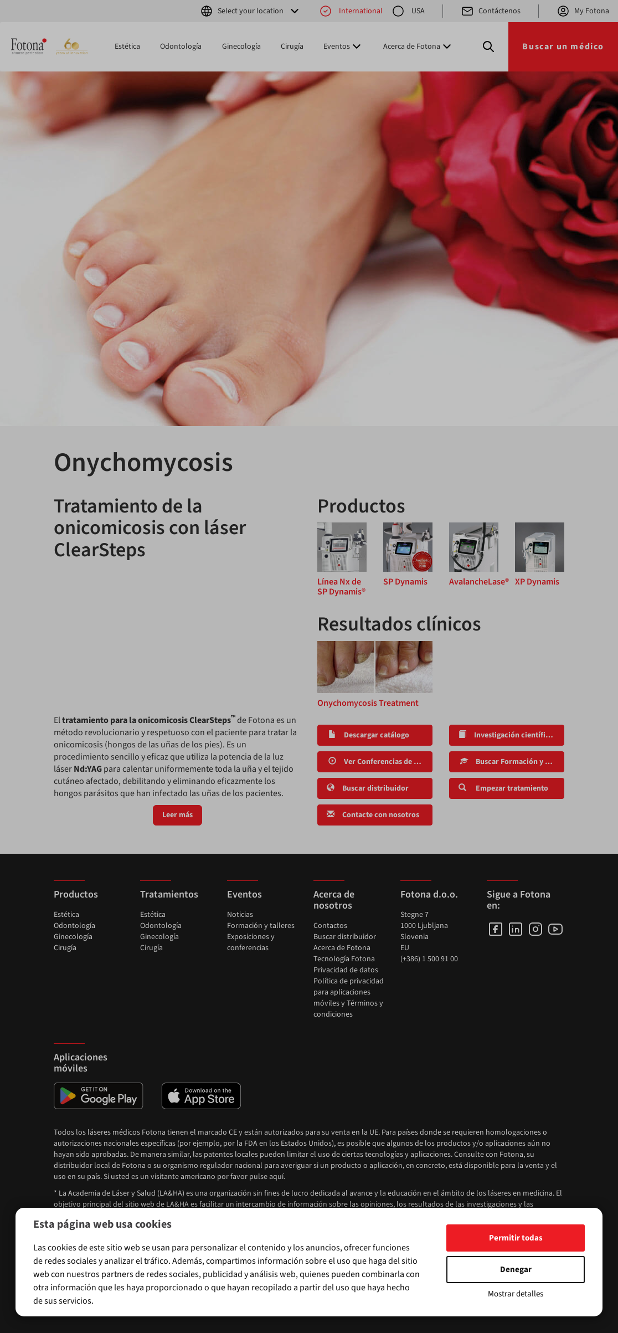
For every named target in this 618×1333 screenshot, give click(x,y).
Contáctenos (491, 11)
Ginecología (241, 46)
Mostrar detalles (515, 1294)
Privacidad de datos (345, 970)
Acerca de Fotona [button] (418, 46)
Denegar (516, 1269)
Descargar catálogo (368, 735)
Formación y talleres (261, 925)
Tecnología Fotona (344, 959)
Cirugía (292, 46)
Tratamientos (169, 894)
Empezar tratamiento (503, 788)
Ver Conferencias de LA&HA (379, 761)
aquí (276, 1176)
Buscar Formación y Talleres (511, 761)
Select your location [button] (250, 11)
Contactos (330, 925)
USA (408, 11)
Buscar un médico (563, 46)
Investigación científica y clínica (511, 735)
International (351, 11)
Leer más (177, 815)
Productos (76, 894)
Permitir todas (516, 1238)
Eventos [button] (343, 46)
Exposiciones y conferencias (251, 942)
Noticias (240, 914)
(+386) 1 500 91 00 (429, 959)
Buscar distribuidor (368, 788)
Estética (127, 46)
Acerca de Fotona (341, 947)
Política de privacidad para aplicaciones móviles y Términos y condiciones (348, 998)
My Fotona (583, 11)
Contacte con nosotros (373, 815)
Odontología (181, 46)
